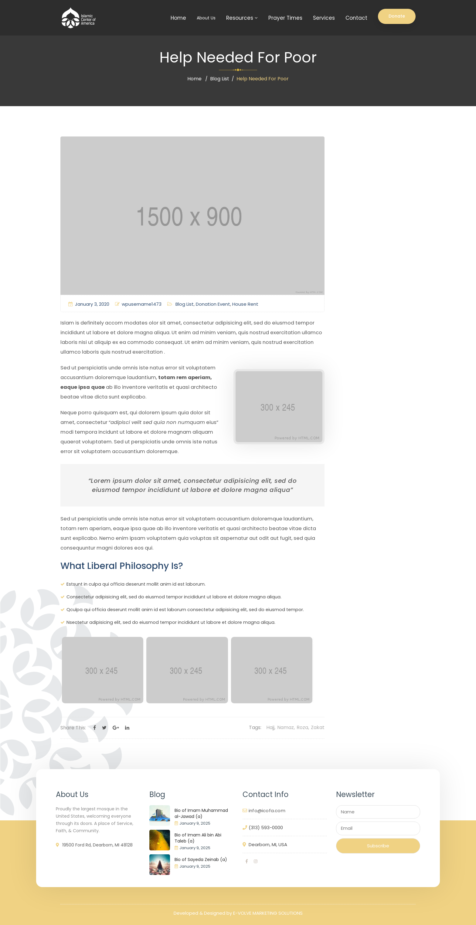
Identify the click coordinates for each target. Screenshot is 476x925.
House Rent (245, 304)
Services (324, 18)
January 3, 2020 (88, 304)
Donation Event (213, 304)
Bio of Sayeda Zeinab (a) (201, 859)
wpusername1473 (138, 304)
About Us (206, 18)
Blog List (219, 78)
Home (178, 18)
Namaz (285, 727)
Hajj (270, 727)
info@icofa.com (267, 810)
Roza (302, 727)
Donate (397, 16)
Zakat (318, 727)
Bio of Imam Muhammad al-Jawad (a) (201, 813)
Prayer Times (285, 18)
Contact (356, 18)
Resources (239, 18)
